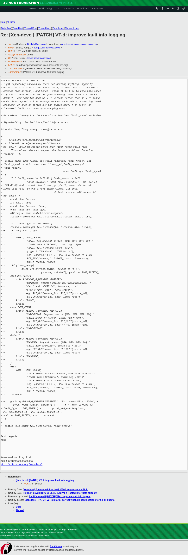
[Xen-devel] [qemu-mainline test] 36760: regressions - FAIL (55, 489)
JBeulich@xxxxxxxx (36, 44)
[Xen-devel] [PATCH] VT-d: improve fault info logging (45, 480)
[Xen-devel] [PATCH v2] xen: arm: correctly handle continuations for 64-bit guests (70, 500)
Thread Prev (30, 28)
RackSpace (56, 546)
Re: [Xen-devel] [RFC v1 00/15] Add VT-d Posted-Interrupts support (60, 493)
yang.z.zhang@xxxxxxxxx (47, 47)
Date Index (58, 28)
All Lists (11, 22)
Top (3, 22)
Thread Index (72, 28)
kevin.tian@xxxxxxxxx (39, 58)
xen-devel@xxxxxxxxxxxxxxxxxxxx (79, 44)
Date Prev (6, 28)
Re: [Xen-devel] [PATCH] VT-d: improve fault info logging (60, 496)
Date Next (18, 28)
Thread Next (44, 28)
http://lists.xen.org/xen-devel (21, 464)
